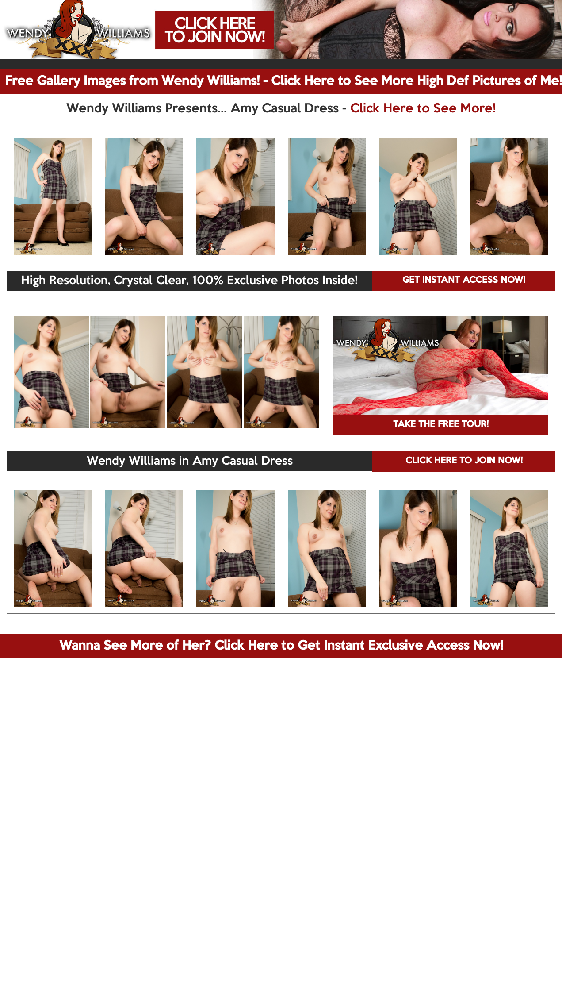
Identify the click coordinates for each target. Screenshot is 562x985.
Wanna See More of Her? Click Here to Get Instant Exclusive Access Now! (281, 646)
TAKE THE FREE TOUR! (441, 425)
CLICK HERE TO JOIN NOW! (464, 461)
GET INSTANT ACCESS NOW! (463, 281)
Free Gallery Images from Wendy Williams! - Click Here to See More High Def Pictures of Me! (283, 81)
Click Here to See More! (423, 109)
